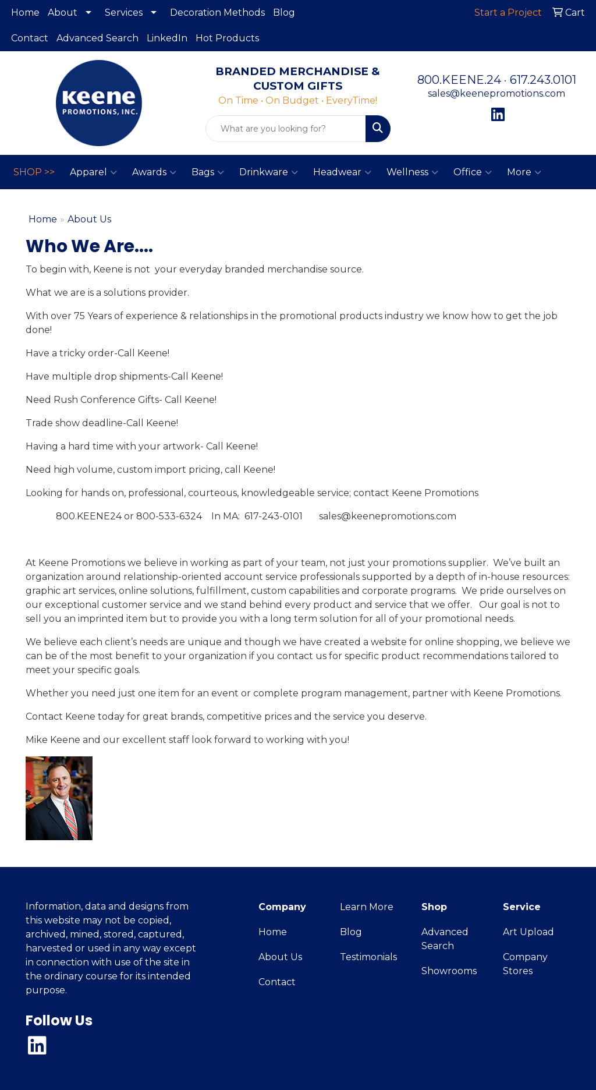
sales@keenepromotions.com (496, 93)
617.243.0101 (543, 80)
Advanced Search (97, 38)
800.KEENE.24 (459, 80)
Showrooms (449, 970)
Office (472, 172)
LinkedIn (167, 38)
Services (124, 12)
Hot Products (227, 38)
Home (25, 12)
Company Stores (525, 963)
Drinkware (268, 172)
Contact (29, 38)
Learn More (366, 906)
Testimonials (368, 956)
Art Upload (528, 931)
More (524, 172)
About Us (280, 956)
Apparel (93, 172)
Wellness (412, 172)
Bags (207, 172)
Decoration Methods (217, 12)
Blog (284, 12)
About (62, 12)
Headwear (342, 172)
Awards (154, 172)
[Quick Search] (285, 128)
